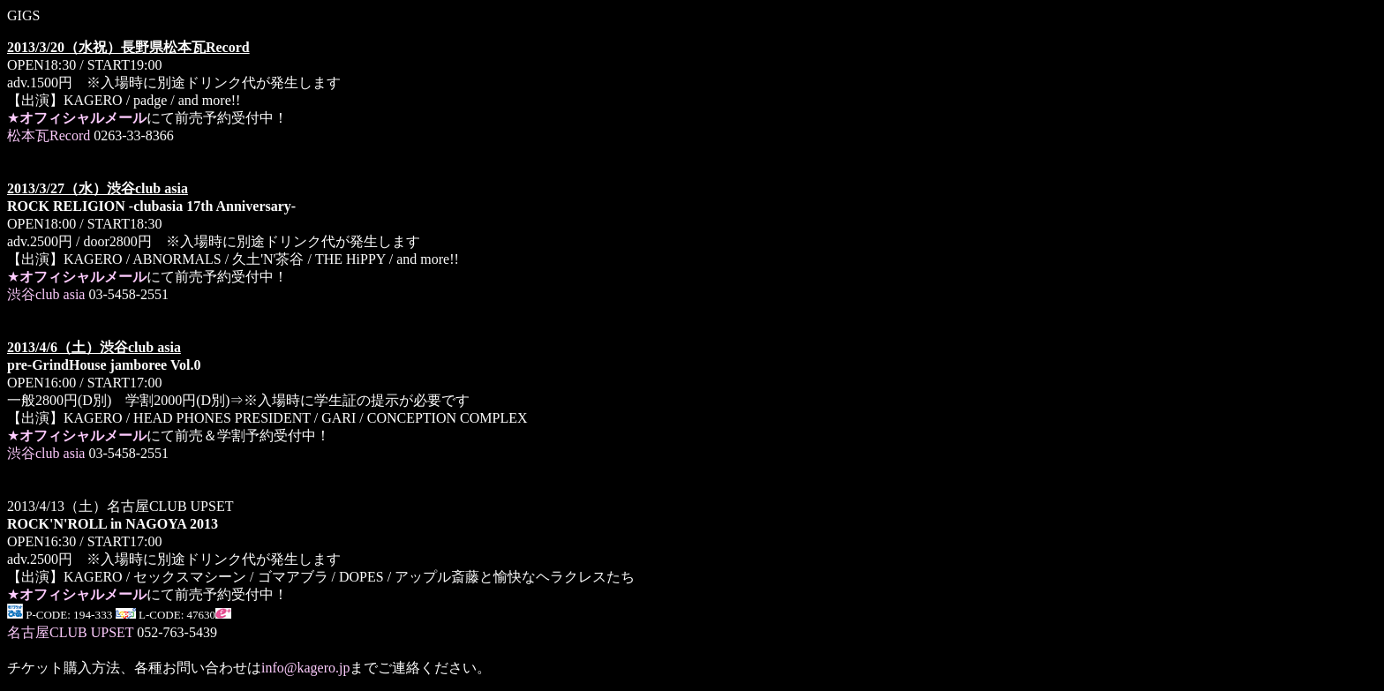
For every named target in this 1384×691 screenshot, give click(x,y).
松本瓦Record (48, 135)
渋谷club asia (46, 294)
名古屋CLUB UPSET (70, 632)
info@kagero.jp (305, 667)
